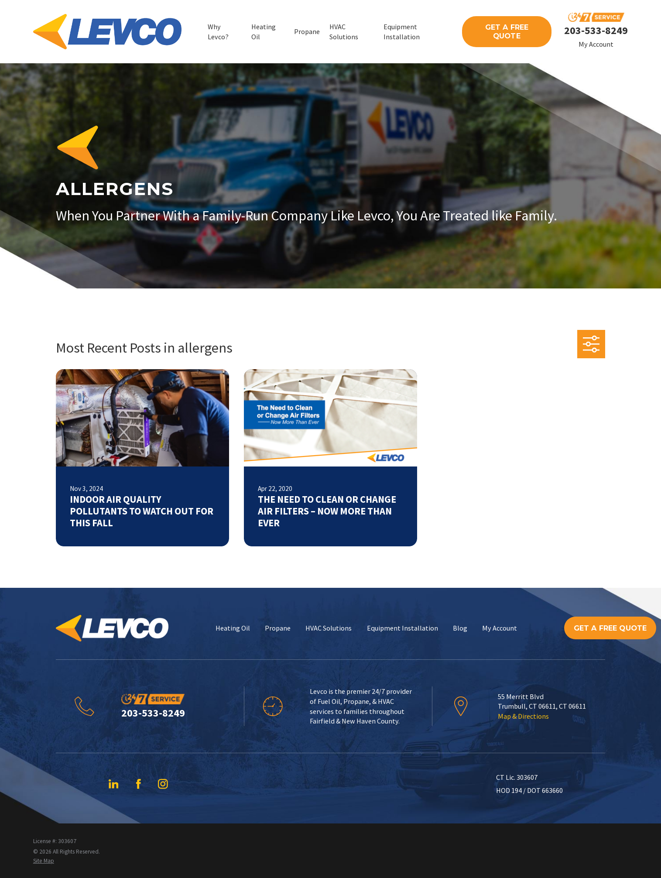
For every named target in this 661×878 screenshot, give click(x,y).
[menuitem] (43, 861)
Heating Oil (233, 628)
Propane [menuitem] (307, 31)
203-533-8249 (596, 30)
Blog (460, 628)
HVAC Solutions (328, 628)
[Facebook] (139, 784)
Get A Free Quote (507, 31)
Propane (278, 628)
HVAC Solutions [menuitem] (343, 31)
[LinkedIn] (114, 784)
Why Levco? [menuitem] (218, 31)
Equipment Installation (402, 628)
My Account (596, 44)
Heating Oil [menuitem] (263, 31)
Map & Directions (523, 716)
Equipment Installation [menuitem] (402, 31)
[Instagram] (163, 784)
